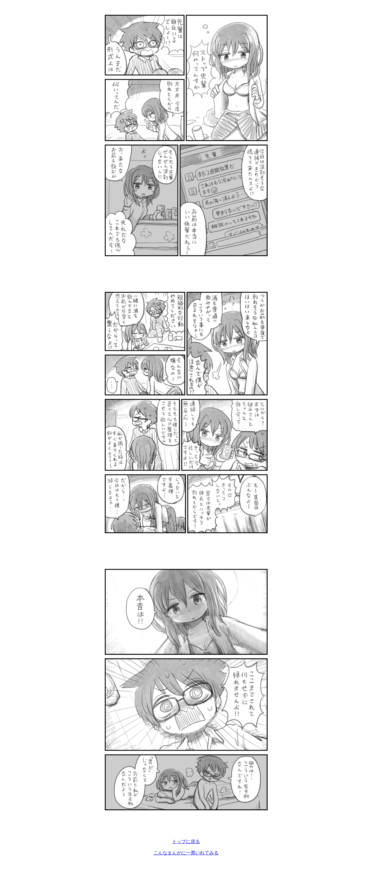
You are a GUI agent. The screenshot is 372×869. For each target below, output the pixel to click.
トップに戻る (186, 841)
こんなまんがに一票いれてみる (186, 852)
